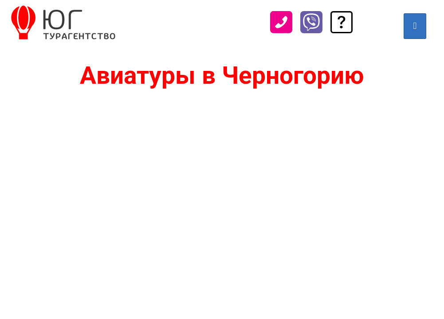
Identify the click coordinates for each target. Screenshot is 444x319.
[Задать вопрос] (341, 29)
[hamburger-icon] (415, 26)
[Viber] (311, 29)
